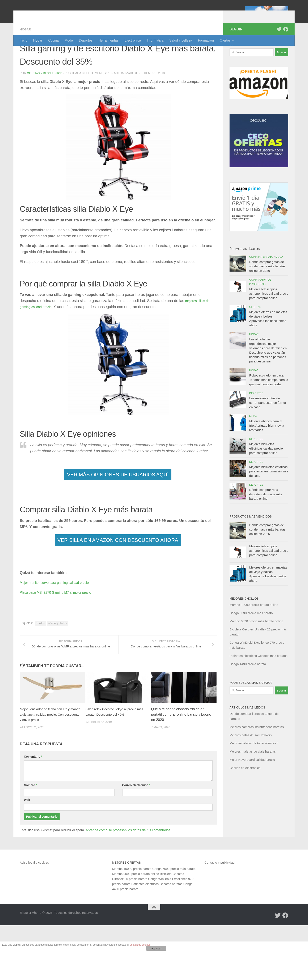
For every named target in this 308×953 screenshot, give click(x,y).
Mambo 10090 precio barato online (254, 627)
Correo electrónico (136, 812)
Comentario (33, 784)
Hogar (37, 40)
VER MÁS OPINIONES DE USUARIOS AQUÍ (117, 497)
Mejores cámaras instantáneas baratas (257, 749)
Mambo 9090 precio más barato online (256, 644)
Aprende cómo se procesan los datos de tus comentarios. (128, 858)
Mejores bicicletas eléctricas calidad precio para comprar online (266, 471)
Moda (69, 40)
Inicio (23, 40)
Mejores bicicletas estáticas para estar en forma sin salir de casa (268, 494)
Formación (206, 40)
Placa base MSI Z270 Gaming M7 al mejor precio (61, 615)
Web (27, 827)
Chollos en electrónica (245, 790)
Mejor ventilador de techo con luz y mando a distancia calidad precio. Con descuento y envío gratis (50, 742)
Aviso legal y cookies (34, 890)
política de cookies (140, 944)
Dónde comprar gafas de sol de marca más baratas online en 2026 (267, 289)
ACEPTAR (156, 948)
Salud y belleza (180, 40)
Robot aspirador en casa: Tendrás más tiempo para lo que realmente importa (268, 402)
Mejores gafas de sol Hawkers (251, 758)
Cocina (53, 40)
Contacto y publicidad (220, 890)
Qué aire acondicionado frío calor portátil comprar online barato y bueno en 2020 (181, 742)
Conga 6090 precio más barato (251, 635)
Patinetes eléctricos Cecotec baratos (156, 911)
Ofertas (225, 40)
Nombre (30, 812)
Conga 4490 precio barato (248, 686)
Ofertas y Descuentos (45, 95)
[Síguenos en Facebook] (285, 51)
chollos (40, 645)
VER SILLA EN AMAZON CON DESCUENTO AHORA (117, 562)
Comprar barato (261, 279)
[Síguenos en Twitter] (279, 51)
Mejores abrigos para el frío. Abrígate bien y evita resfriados (266, 448)
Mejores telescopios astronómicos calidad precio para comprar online (268, 316)
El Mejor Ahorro (52, 15)
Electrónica (132, 40)
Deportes (86, 40)
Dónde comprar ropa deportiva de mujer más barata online (265, 517)
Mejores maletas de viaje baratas (253, 774)
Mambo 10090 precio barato (131, 896)
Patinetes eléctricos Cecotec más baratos (258, 678)
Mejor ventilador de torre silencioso (254, 766)
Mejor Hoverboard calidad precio (252, 782)
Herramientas (108, 40)
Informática (155, 40)
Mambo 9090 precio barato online (135, 901)
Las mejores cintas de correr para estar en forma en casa (267, 425)
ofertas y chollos (57, 645)
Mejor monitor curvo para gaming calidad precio (59, 605)
